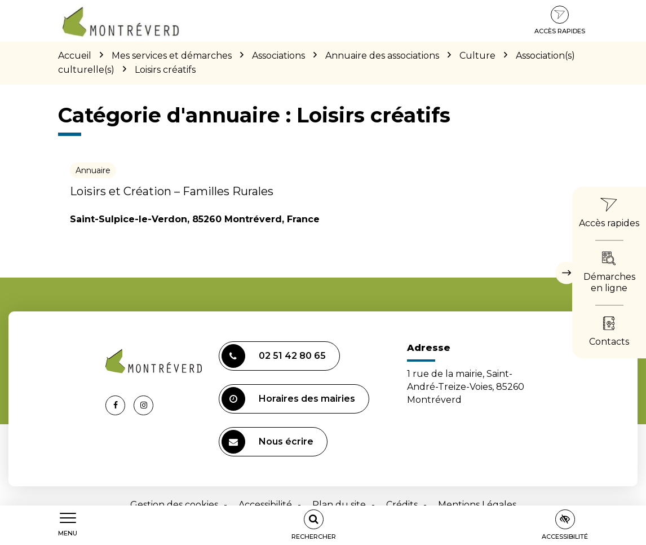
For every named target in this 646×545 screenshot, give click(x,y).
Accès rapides (559, 20)
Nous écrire (267, 442)
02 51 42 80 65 (274, 356)
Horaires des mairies (288, 399)
